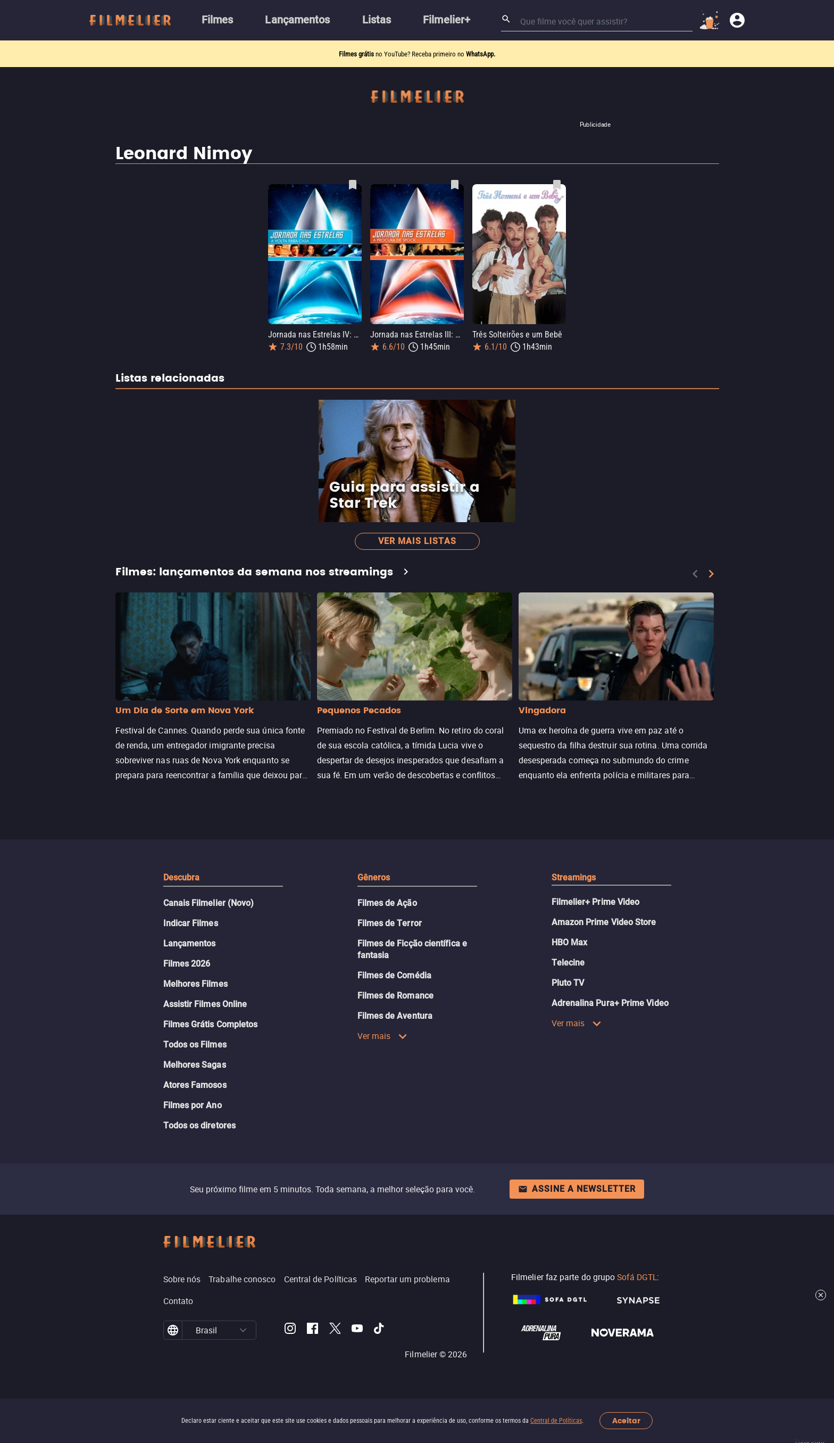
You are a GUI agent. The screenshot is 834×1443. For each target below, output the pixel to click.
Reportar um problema (407, 1279)
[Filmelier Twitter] (334, 1330)
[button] (243, 1330)
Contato (178, 1301)
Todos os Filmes (195, 1045)
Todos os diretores (199, 1125)
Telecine (568, 963)
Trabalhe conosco (242, 1279)
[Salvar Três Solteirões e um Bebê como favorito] (557, 184)
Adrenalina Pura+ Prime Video (610, 1003)
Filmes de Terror (389, 923)
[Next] (711, 574)
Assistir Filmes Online (205, 1004)
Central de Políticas (556, 1420)
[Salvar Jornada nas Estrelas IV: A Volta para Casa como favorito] (352, 184)
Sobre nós (182, 1279)
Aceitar (626, 1421)
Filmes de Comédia (394, 975)
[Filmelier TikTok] (379, 1330)
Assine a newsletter (577, 1189)
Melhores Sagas (194, 1065)
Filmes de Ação (387, 903)
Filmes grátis (357, 54)
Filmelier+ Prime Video (596, 902)
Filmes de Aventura (394, 1016)
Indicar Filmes (190, 923)
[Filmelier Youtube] (357, 1330)
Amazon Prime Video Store (604, 922)
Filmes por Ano (192, 1105)
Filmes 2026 (187, 964)
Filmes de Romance (395, 996)
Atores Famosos (195, 1085)
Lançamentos (189, 943)
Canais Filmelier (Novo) (208, 903)
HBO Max (570, 942)
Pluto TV (568, 983)
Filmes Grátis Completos (210, 1024)
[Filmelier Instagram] (290, 1330)
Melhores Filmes (195, 984)
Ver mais (382, 1035)
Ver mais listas (417, 541)
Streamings (574, 877)
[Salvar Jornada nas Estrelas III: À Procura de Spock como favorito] (454, 184)
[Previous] (695, 574)
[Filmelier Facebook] (312, 1330)
